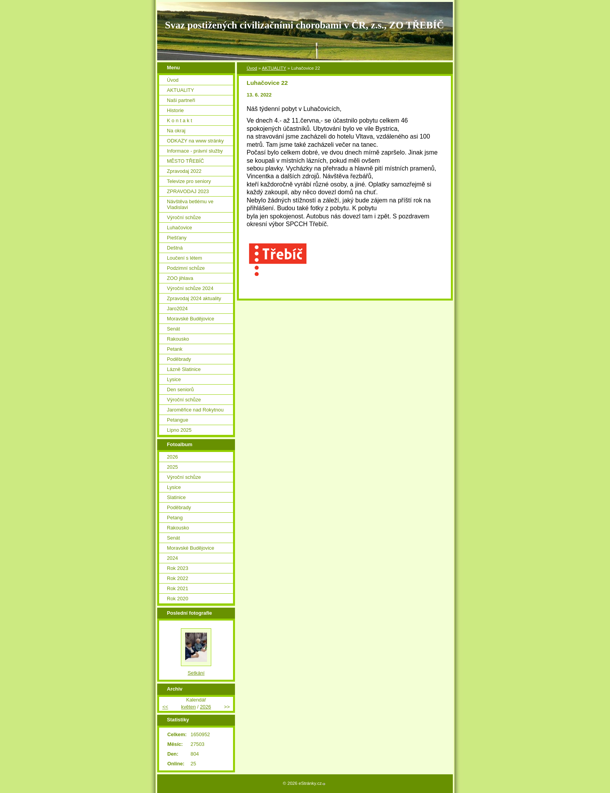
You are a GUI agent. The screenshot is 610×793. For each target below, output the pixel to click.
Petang (175, 517)
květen (188, 707)
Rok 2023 (177, 568)
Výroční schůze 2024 (190, 288)
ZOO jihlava (180, 278)
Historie (175, 110)
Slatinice (176, 497)
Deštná (175, 248)
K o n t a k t (179, 120)
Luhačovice (179, 227)
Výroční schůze (184, 217)
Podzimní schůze (186, 268)
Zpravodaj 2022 (184, 171)
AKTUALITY (274, 68)
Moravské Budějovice (190, 319)
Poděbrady (179, 359)
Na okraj (176, 131)
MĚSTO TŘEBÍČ (185, 161)
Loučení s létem (184, 258)
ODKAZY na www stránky (195, 141)
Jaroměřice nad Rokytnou (195, 410)
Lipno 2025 (179, 430)
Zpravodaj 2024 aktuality (194, 298)
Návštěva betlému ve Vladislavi (190, 204)
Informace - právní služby (195, 151)
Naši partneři (181, 100)
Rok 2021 (177, 588)
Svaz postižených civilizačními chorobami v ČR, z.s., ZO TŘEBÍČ (304, 25)
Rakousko (178, 339)
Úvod (252, 68)
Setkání (196, 673)
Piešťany (176, 238)
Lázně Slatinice (184, 369)
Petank (174, 349)
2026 (172, 457)
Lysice (174, 379)
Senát (173, 329)
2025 (172, 467)
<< (165, 707)
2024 (172, 558)
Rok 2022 (177, 578)
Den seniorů (180, 389)
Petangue (177, 420)
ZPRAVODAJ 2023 (188, 191)
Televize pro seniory (189, 181)
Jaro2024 (177, 308)
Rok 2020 (177, 598)
